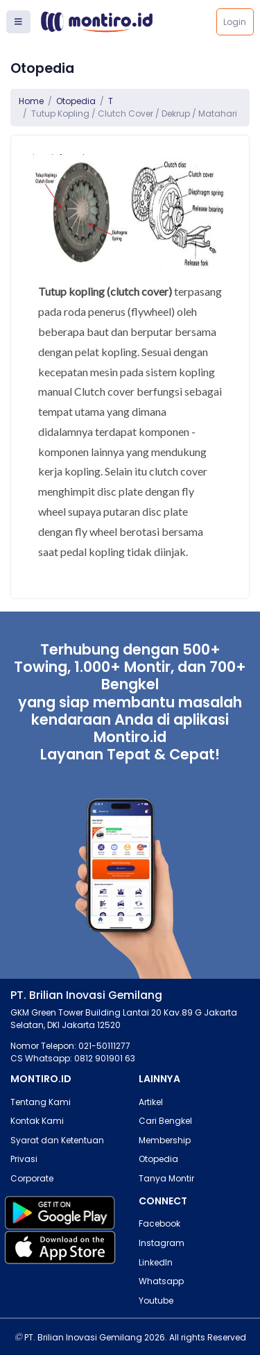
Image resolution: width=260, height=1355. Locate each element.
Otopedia (76, 101)
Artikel (151, 1102)
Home (31, 101)
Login (234, 22)
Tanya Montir (166, 1178)
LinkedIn (156, 1262)
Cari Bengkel (165, 1121)
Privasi (23, 1159)
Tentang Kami (40, 1102)
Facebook (159, 1223)
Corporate (31, 1178)
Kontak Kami (37, 1121)
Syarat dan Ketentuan (57, 1140)
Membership (165, 1140)
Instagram (161, 1243)
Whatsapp (161, 1281)
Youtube (156, 1300)
